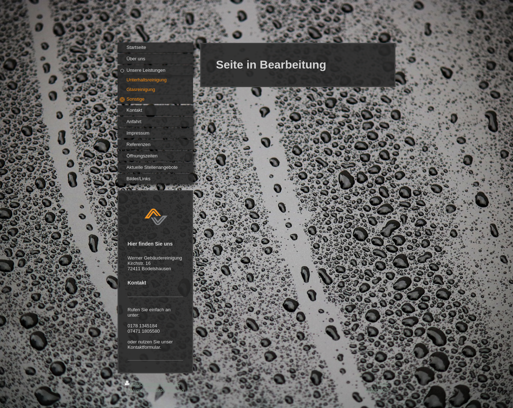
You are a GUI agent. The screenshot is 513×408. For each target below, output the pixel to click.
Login (382, 383)
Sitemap (171, 384)
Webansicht (376, 390)
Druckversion (143, 384)
